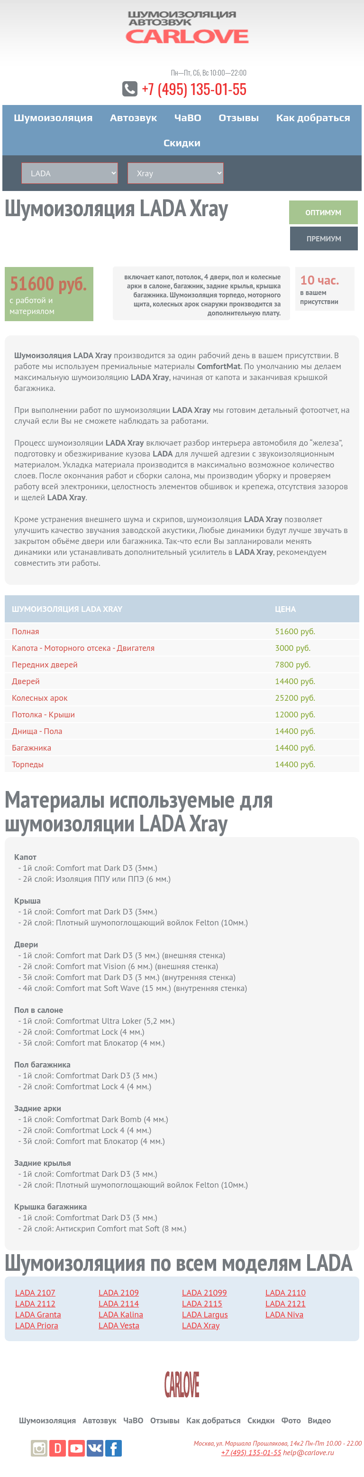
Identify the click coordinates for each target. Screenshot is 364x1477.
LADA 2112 (35, 1304)
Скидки (182, 143)
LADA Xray (200, 1326)
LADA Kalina (121, 1315)
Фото (291, 1421)
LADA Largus (205, 1315)
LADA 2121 (285, 1304)
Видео (319, 1421)
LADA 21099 (204, 1293)
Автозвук (133, 118)
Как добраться (313, 118)
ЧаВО (187, 118)
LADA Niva (284, 1315)
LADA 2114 (119, 1304)
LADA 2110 (285, 1293)
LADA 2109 (119, 1293)
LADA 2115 (202, 1304)
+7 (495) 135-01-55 (194, 89)
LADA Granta (38, 1315)
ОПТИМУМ (323, 213)
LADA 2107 (35, 1293)
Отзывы (238, 118)
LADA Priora (36, 1326)
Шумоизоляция (53, 118)
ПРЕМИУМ (324, 239)
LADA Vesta (119, 1326)
